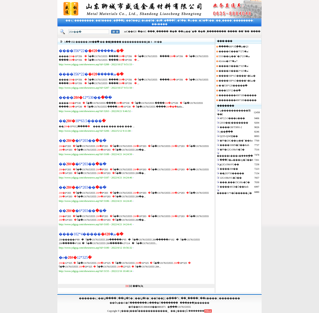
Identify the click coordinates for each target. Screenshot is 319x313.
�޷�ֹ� (201, 31)
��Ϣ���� (107, 298)
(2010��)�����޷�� (233, 122)
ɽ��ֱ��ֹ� (226, 131)
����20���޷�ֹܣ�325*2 (233, 66)
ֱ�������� (216, 31)
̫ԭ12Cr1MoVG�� (229, 164)
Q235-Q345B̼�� (228, 136)
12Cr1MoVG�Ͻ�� (230, 177)
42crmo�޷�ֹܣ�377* (228, 61)
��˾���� (189, 298)
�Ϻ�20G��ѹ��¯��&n (236, 140)
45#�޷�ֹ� (142, 31)
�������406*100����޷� (238, 95)
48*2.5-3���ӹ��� (232, 118)
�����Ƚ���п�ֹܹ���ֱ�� (235, 155)
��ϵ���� (208, 298)
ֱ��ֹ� (151, 31)
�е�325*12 (75, 257)
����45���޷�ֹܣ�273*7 (233, 51)
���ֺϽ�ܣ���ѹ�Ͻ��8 (236, 160)
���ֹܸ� (173, 302)
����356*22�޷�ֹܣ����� (91, 51)
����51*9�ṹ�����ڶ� (234, 193)
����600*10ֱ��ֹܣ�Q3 (233, 46)
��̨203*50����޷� (231, 173)
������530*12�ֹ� (85, 98)
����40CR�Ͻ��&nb (233, 186)
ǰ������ (201, 302)
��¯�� (243, 31)
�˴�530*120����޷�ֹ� (233, 85)
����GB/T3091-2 (230, 127)
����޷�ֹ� (162, 31)
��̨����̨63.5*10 (82, 121)
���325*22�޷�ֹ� (230, 90)
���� (232, 31)
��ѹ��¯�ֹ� (187, 31)
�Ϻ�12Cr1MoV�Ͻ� (232, 149)
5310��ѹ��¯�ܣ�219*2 (234, 56)
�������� (229, 298)
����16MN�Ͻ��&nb (234, 145)
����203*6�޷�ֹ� (82, 141)
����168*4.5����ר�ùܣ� (237, 75)
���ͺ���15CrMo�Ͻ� (234, 182)
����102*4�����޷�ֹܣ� (91, 234)
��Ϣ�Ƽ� (125, 298)
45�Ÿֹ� (127, 302)
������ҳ (87, 298)
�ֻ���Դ (172, 298)
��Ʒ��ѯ (157, 298)
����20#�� (229, 168)
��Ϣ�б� (142, 298)
